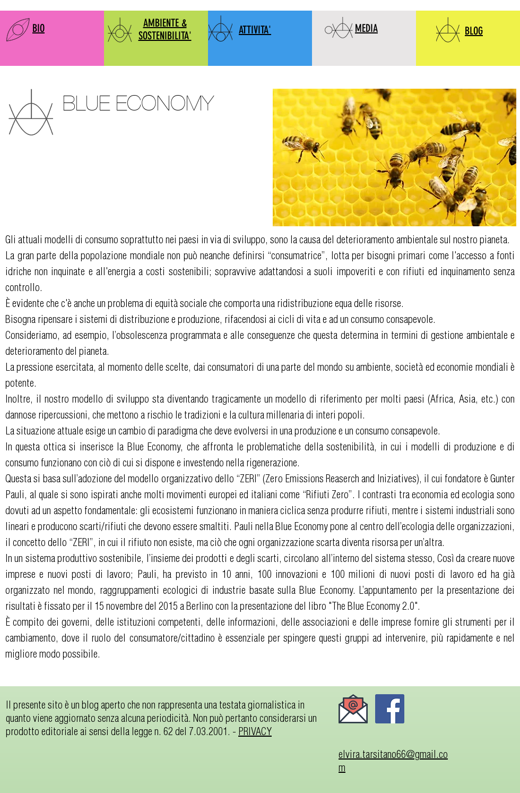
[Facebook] (389, 708)
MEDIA (366, 28)
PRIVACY (255, 731)
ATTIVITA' (255, 29)
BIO (38, 28)
